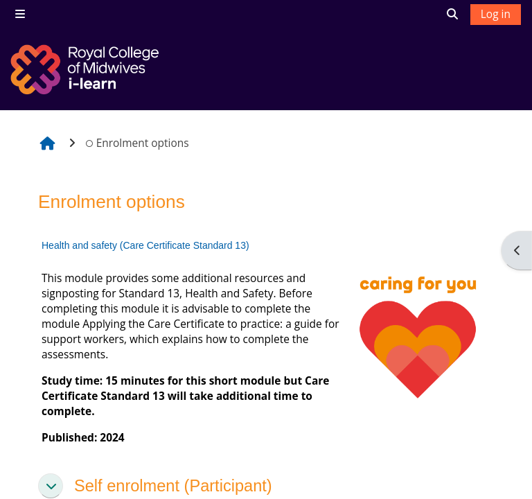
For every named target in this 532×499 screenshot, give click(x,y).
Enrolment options (137, 142)
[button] (50, 485)
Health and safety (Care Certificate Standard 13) (145, 245)
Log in (496, 13)
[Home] (86, 69)
